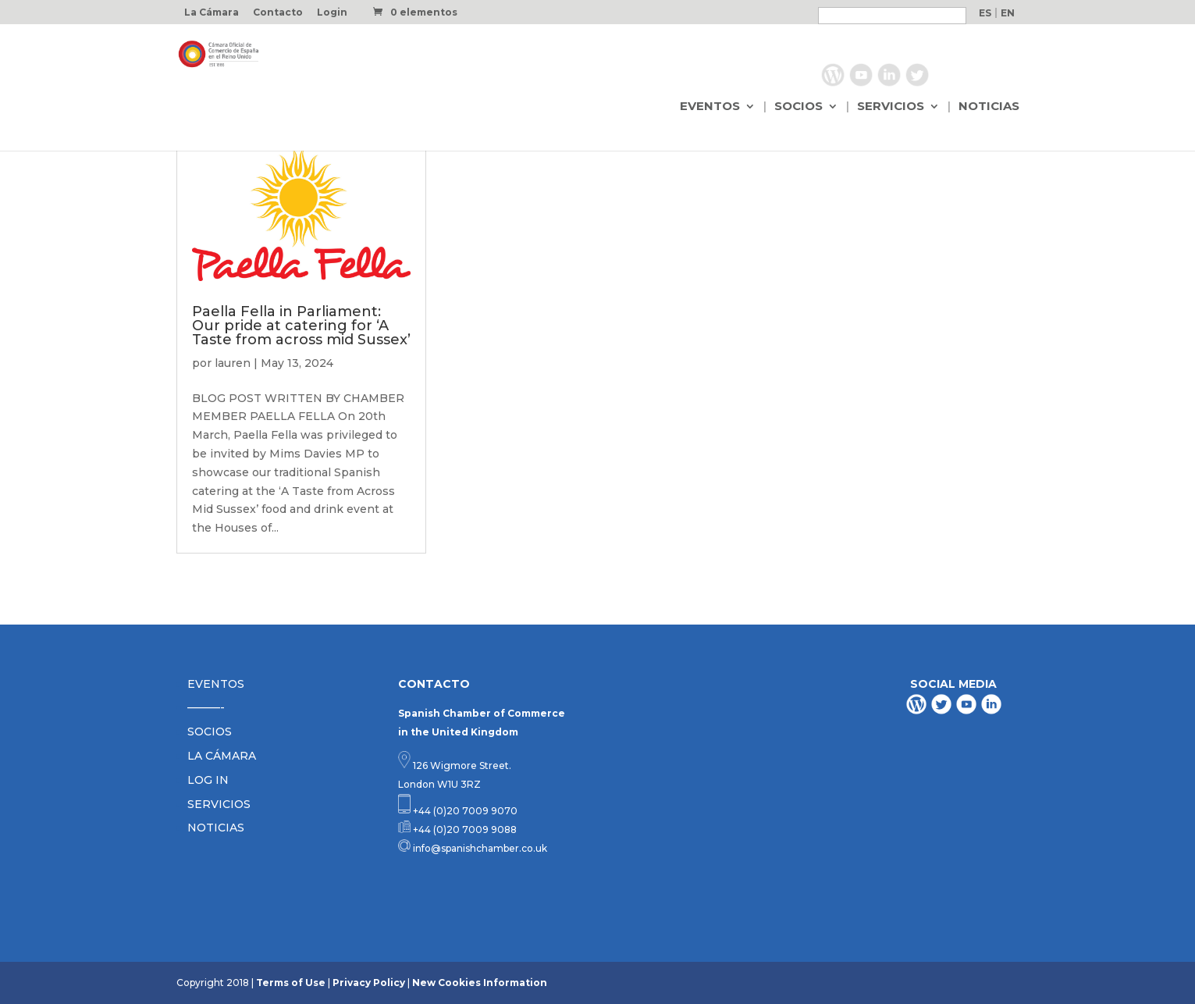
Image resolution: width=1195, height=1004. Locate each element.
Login (332, 13)
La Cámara (211, 13)
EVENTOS (710, 107)
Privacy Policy (369, 982)
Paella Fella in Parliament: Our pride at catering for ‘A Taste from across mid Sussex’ (301, 325)
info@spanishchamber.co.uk (479, 848)
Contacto (278, 13)
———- (206, 707)
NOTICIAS (988, 107)
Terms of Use (290, 982)
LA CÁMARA (221, 756)
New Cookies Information (479, 982)
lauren (233, 363)
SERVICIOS (890, 107)
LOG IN (208, 780)
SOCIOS (798, 107)
